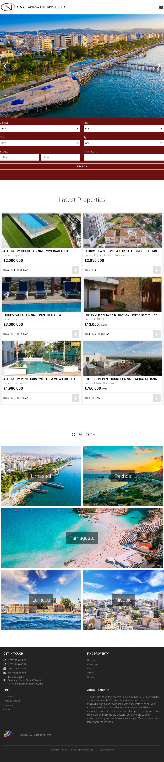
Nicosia (123, 600)
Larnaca (41, 600)
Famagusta (82, 538)
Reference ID (90, 151)
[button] (161, 7)
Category (4, 122)
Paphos (122, 476)
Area (86, 122)
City (2, 137)
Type (86, 137)
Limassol (41, 476)
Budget (4, 151)
